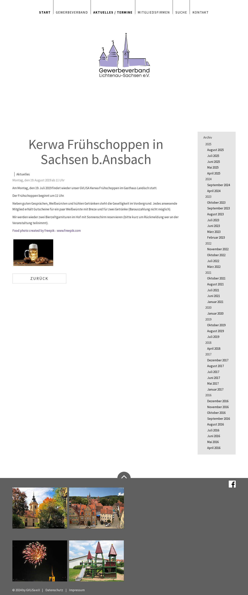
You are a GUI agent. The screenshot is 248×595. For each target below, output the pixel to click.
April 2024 (213, 191)
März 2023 (214, 232)
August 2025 (215, 150)
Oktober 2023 (216, 202)
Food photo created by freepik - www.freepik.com (46, 230)
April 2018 (213, 348)
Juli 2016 (213, 430)
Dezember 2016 (217, 401)
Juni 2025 (213, 162)
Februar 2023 (216, 237)
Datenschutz (54, 590)
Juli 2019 (213, 337)
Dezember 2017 (217, 360)
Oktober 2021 (216, 278)
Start (45, 12)
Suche (181, 12)
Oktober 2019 (216, 325)
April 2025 (213, 173)
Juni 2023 (213, 226)
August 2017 (215, 366)
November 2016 (218, 407)
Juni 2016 (213, 436)
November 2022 (218, 249)
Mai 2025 (213, 167)
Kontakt (200, 12)
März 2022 (214, 267)
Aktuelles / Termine (113, 12)
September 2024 (218, 185)
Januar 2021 (215, 302)
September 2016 (218, 419)
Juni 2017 (213, 378)
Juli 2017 (213, 372)
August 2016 (215, 424)
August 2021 (215, 284)
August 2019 (215, 331)
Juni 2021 (213, 296)
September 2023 (218, 208)
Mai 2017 (213, 383)
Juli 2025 (213, 156)
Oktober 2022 (216, 255)
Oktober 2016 (216, 413)
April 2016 (213, 448)
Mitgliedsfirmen (154, 12)
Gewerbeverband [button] (72, 12)
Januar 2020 (215, 313)
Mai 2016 (213, 442)
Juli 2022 (213, 261)
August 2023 (215, 214)
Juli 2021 (213, 290)
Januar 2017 (215, 389)
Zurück (39, 278)
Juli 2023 (213, 220)
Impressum (77, 590)
